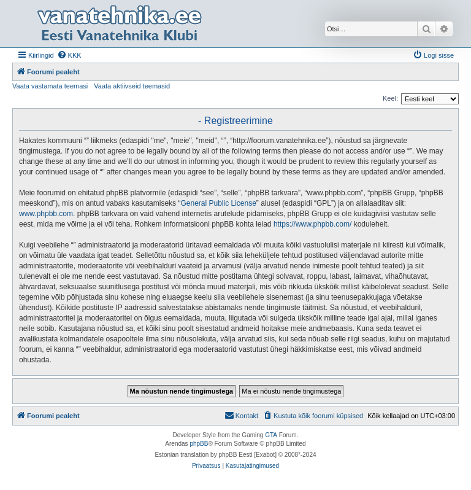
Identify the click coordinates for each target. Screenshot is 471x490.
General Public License (218, 203)
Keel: (390, 98)
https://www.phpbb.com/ (312, 224)
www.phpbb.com (46, 213)
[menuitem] (69, 55)
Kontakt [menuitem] (241, 415)
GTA (271, 435)
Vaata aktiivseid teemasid (132, 86)
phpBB (199, 443)
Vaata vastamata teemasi (50, 86)
